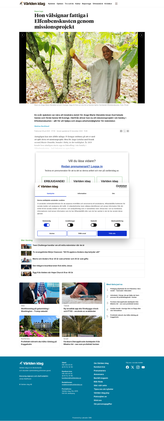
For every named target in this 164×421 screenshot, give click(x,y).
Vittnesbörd (98, 4)
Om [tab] (113, 193)
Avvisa (51, 233)
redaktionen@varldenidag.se (72, 385)
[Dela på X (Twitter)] (124, 131)
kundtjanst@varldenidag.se (71, 378)
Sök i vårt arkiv (100, 386)
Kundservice (99, 367)
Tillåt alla (112, 233)
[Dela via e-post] (127, 131)
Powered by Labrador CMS (82, 418)
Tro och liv (69, 4)
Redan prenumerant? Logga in (82, 166)
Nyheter (51, 4)
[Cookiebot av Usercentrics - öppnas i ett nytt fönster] (117, 186)
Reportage (86, 4)
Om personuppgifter (103, 404)
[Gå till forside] (32, 3)
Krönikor (108, 4)
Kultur (77, 4)
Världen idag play (101, 393)
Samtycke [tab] (50, 193)
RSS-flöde (98, 382)
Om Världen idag (101, 363)
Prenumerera (100, 371)
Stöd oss (98, 400)
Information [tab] (82, 193)
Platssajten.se (100, 397)
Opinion (60, 4)
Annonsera (99, 374)
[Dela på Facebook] (121, 131)
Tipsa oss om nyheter (103, 389)
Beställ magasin (101, 378)
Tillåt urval (82, 233)
